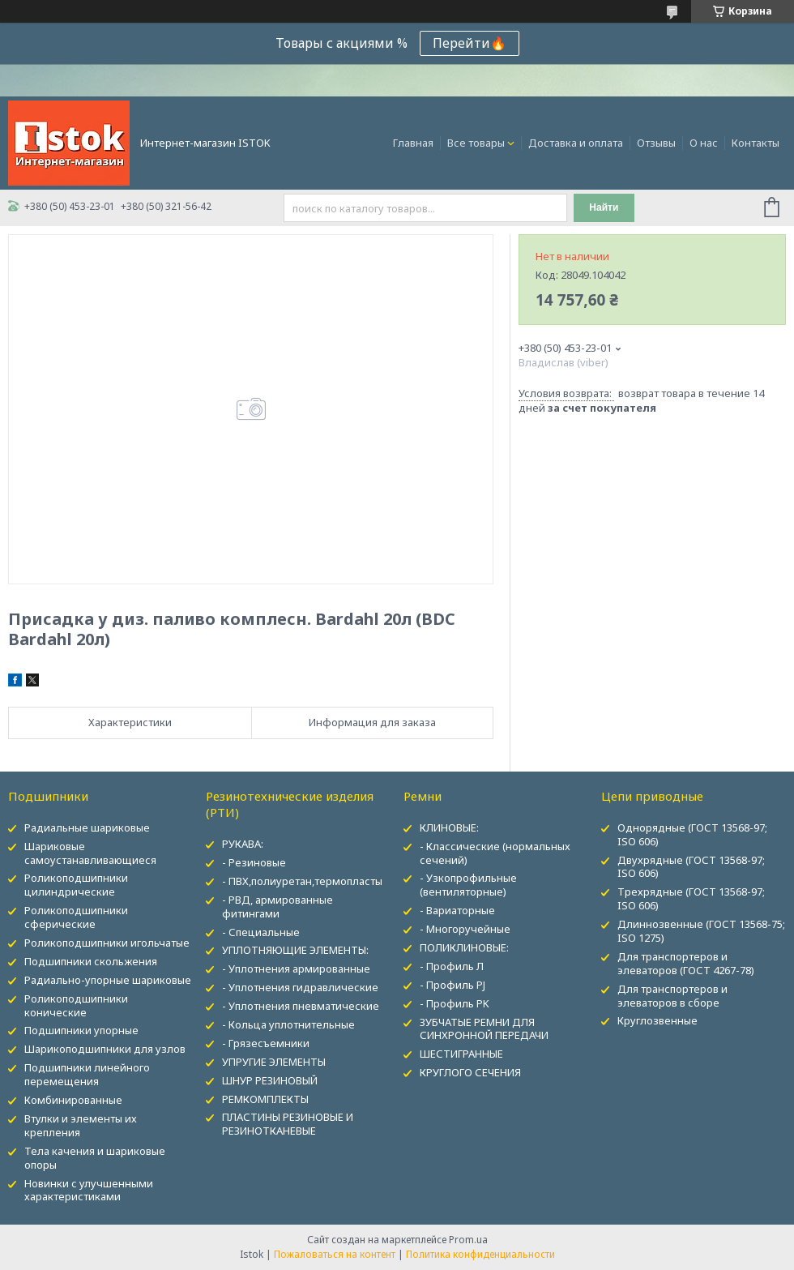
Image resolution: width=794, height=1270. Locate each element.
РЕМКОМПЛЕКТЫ (265, 1099)
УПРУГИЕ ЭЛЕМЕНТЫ (274, 1061)
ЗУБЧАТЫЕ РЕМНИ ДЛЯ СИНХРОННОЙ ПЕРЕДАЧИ (484, 1029)
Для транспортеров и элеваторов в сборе (672, 995)
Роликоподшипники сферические (76, 917)
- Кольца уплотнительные (288, 1024)
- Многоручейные (465, 928)
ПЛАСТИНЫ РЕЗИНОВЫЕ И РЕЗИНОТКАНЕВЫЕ (287, 1124)
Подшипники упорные (81, 1030)
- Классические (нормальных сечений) (495, 853)
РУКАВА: (242, 843)
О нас (703, 142)
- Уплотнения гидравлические (300, 987)
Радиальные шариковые (87, 827)
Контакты (755, 142)
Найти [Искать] (603, 207)
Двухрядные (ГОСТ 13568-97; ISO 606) (691, 867)
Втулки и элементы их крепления (80, 1125)
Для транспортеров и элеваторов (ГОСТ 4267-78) (685, 963)
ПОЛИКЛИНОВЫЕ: (464, 947)
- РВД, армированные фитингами (277, 906)
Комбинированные (73, 1100)
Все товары (476, 142)
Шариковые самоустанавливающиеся (90, 853)
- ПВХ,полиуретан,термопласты (302, 881)
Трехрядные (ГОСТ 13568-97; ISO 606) (691, 898)
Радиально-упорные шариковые (107, 980)
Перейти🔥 (469, 43)
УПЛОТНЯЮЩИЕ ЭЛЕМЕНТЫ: (295, 950)
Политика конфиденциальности (480, 1254)
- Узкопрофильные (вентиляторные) (468, 884)
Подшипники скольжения (90, 961)
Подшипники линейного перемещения (87, 1074)
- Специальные (261, 932)
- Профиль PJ (452, 984)
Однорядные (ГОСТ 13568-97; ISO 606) (692, 834)
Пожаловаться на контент (334, 1254)
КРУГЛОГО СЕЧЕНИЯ (470, 1072)
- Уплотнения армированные (296, 968)
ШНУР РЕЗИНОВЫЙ (270, 1080)
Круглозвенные (657, 1020)
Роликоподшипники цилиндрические (76, 884)
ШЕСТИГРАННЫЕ (461, 1053)
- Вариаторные (457, 910)
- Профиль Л (452, 966)
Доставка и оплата (575, 142)
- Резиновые (254, 862)
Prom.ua (468, 1239)
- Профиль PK (454, 1003)
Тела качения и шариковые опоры (94, 1158)
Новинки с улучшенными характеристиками (88, 1190)
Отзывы (656, 142)
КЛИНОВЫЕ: (449, 827)
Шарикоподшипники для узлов (105, 1048)
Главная (413, 142)
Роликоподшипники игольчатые (107, 942)
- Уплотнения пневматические (300, 1005)
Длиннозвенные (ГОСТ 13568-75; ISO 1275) (701, 931)
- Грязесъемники (265, 1043)
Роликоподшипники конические (76, 1005)
